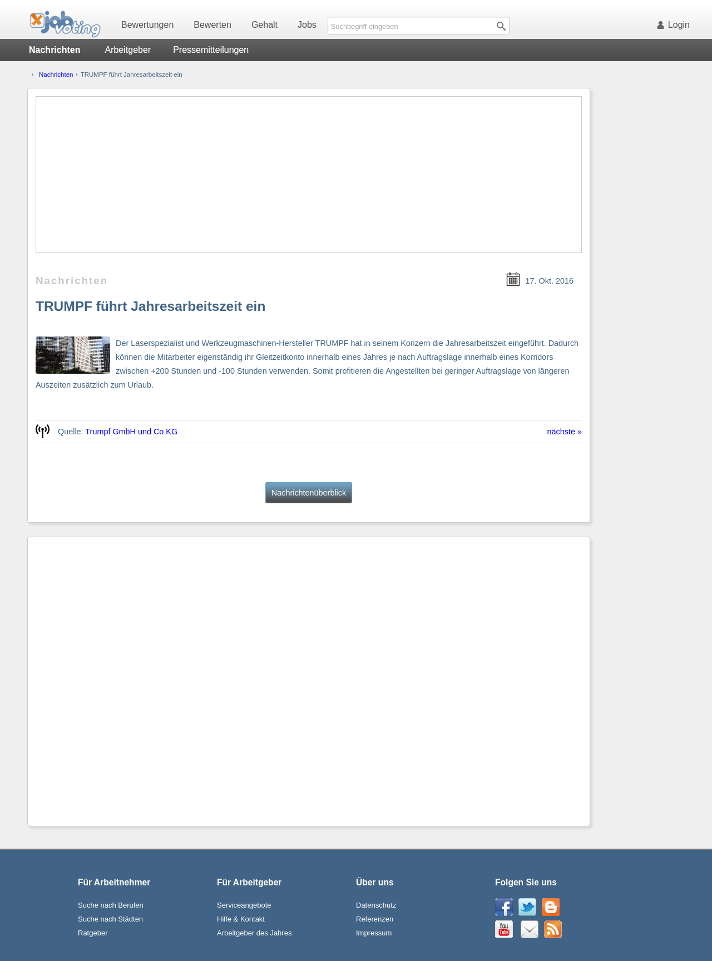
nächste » (564, 431)
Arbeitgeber (128, 50)
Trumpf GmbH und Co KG (131, 431)
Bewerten (212, 24)
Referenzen (374, 919)
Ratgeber (92, 933)
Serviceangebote (244, 905)
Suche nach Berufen (111, 905)
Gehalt (264, 24)
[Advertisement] (308, 174)
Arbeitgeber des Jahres (254, 933)
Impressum (374, 933)
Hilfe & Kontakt (241, 919)
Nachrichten (56, 74)
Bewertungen (147, 24)
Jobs (307, 24)
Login (675, 24)
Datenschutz (376, 905)
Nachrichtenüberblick (308, 492)
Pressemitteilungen (211, 50)
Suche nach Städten (110, 919)
